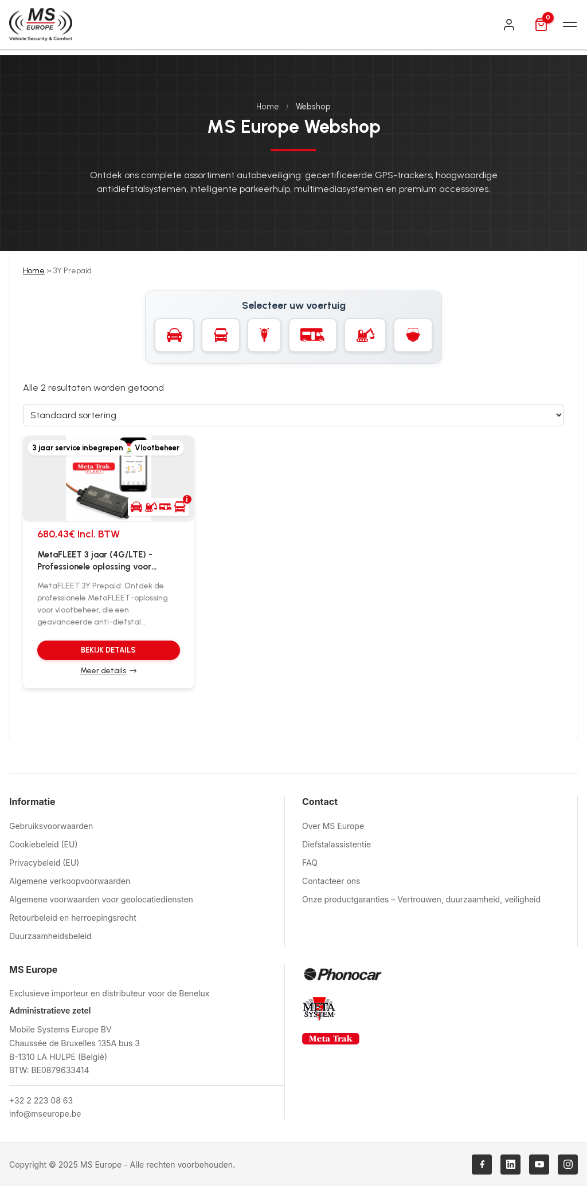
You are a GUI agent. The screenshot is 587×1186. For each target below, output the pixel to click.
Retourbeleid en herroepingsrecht (72, 917)
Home (267, 106)
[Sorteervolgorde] (293, 415)
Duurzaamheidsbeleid (50, 936)
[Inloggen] (509, 24)
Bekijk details (108, 650)
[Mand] (541, 24)
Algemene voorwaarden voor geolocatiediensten (101, 899)
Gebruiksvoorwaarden (51, 826)
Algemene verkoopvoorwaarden (69, 881)
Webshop (313, 106)
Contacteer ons (331, 881)
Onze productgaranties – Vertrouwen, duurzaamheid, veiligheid (421, 899)
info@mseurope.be (45, 1113)
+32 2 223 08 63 (41, 1100)
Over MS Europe (333, 826)
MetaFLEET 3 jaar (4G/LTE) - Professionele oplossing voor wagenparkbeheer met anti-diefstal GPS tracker (94, 561)
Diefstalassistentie (336, 844)
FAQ (310, 862)
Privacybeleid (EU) (44, 862)
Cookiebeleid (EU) (43, 844)
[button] (158, 507)
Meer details (103, 671)
